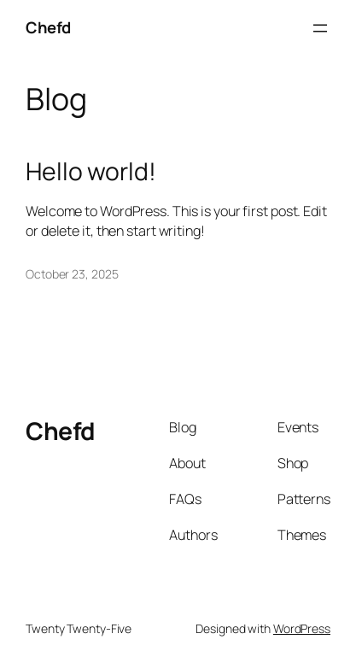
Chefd (48, 27)
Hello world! (91, 171)
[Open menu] (320, 28)
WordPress (301, 628)
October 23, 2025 (72, 274)
